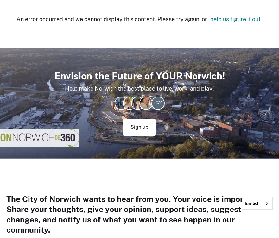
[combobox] (257, 203)
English (252, 203)
